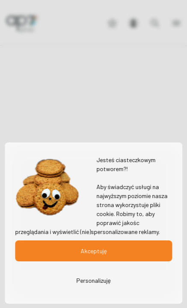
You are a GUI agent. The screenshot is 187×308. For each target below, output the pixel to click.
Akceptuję (93, 251)
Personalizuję (93, 280)
